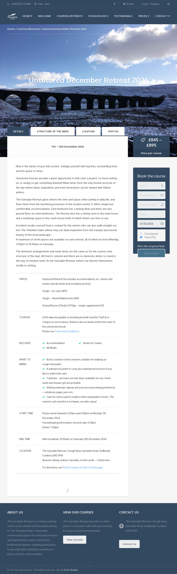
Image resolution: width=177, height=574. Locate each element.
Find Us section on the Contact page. (83, 467)
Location (88, 131)
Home (26, 16)
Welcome (44, 16)
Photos (113, 131)
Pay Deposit (151, 233)
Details (18, 131)
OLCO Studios (71, 569)
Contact (161, 16)
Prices (142, 16)
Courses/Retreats (70, 16)
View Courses (75, 539)
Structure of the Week (53, 131)
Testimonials (123, 16)
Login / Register (151, 3)
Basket (128, 3)
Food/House (97, 16)
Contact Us (129, 544)
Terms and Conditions (67, 331)
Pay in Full (150, 237)
